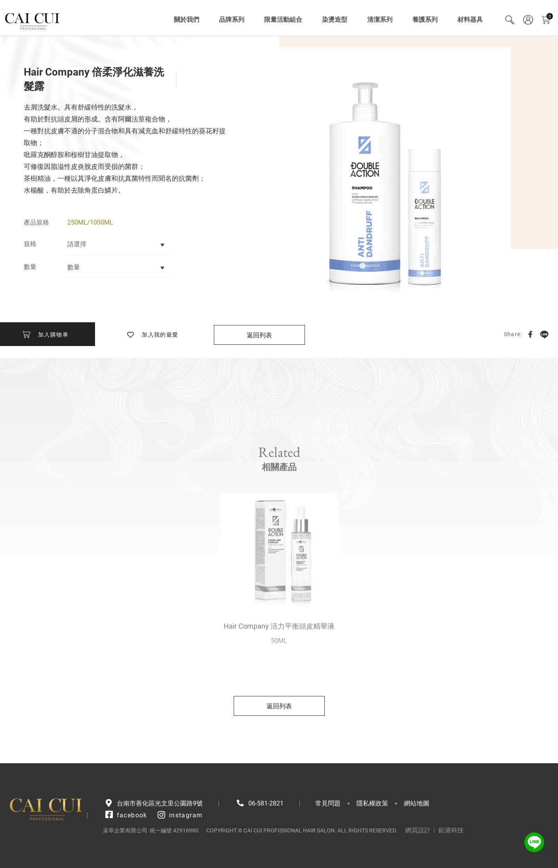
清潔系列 (379, 19)
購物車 (549, 16)
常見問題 (328, 803)
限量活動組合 (283, 19)
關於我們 (186, 19)
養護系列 (425, 19)
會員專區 (528, 20)
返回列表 (259, 335)
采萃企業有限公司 (32, 20)
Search (510, 20)
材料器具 (470, 19)
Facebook (530, 334)
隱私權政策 (372, 803)
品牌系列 (231, 19)
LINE (544, 334)
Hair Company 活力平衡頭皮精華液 (279, 642)
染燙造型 (334, 19)
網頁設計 (417, 830)
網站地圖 (416, 803)
